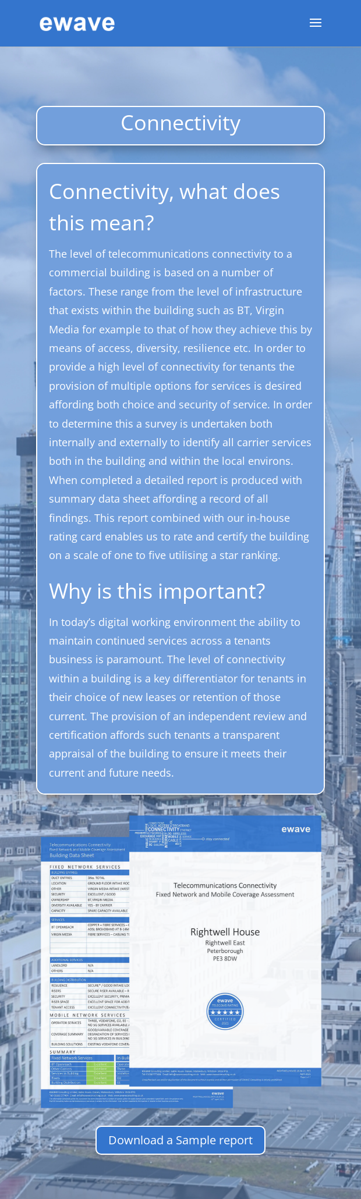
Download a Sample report (180, 1140)
